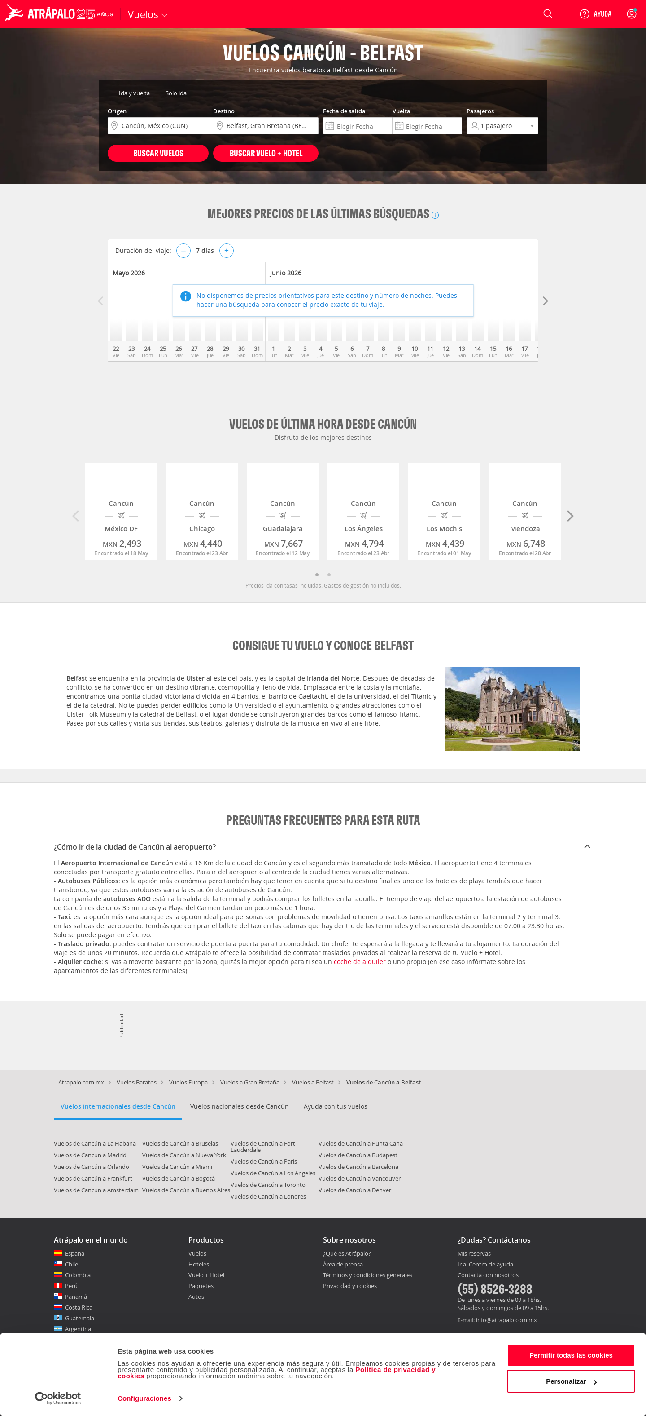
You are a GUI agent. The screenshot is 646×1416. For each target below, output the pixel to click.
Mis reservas (474, 1253)
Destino (224, 111)
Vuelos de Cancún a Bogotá (178, 1178)
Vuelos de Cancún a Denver (355, 1190)
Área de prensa (343, 1264)
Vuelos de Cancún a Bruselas (180, 1143)
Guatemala (79, 1318)
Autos (196, 1296)
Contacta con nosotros (488, 1275)
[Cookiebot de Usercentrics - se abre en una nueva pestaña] (58, 1398)
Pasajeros (480, 111)
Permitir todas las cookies (571, 1355)
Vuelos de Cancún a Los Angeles (273, 1173)
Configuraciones (144, 1398)
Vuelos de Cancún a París (264, 1161)
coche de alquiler (360, 961)
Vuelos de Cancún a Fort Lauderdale (263, 1146)
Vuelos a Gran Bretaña (249, 1082)
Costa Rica (78, 1307)
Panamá (76, 1296)
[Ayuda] (595, 14)
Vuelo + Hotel (206, 1275)
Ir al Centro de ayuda (485, 1264)
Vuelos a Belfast (313, 1082)
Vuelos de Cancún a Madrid (90, 1155)
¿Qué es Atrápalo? (347, 1253)
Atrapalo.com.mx (81, 1082)
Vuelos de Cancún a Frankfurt (93, 1178)
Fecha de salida (344, 111)
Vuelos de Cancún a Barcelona (358, 1167)
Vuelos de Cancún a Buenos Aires (186, 1190)
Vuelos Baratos (137, 1082)
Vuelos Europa (188, 1082)
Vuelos (197, 1253)
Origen (117, 111)
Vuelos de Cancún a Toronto (268, 1185)
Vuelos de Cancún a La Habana (95, 1143)
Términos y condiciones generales (367, 1275)
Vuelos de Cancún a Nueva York (184, 1155)
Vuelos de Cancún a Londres (268, 1196)
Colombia (78, 1275)
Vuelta (401, 111)
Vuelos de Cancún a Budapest (358, 1155)
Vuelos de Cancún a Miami (177, 1167)
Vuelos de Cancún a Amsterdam (96, 1190)
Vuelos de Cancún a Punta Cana (361, 1143)
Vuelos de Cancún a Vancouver (360, 1178)
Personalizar (571, 1381)
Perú (71, 1286)
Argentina (78, 1329)
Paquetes (201, 1286)
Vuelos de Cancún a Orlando (91, 1167)
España (74, 1253)
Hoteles (198, 1264)
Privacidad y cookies (350, 1286)
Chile (71, 1264)
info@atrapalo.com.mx (506, 1320)
